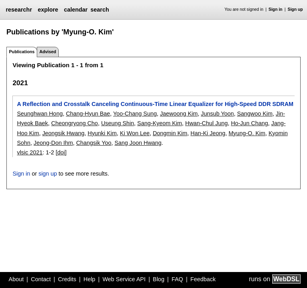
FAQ (177, 279)
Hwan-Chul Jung (206, 123)
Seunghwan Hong (39, 113)
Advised (47, 51)
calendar (76, 9)
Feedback (202, 279)
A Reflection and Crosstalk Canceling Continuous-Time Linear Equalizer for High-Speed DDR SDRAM (155, 104)
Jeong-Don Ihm (53, 143)
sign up (47, 173)
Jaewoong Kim (178, 113)
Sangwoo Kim (255, 113)
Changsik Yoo (93, 143)
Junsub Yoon (217, 113)
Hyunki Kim (102, 133)
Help (90, 279)
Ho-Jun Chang (249, 123)
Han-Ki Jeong (208, 133)
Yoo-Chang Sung (135, 113)
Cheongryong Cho (74, 123)
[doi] (61, 152)
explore (48, 9)
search (99, 9)
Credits (67, 279)
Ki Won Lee (135, 133)
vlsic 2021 (29, 152)
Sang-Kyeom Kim (159, 123)
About (16, 279)
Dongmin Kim (170, 133)
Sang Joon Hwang (137, 143)
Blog (158, 279)
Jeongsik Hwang (63, 133)
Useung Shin (117, 123)
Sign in (276, 9)
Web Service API (124, 279)
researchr (19, 9)
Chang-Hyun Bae (88, 113)
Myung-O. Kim (247, 133)
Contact (41, 279)
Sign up (295, 9)
